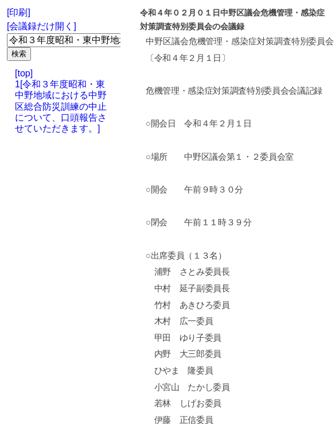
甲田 (162, 337)
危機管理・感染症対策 (231, 41)
